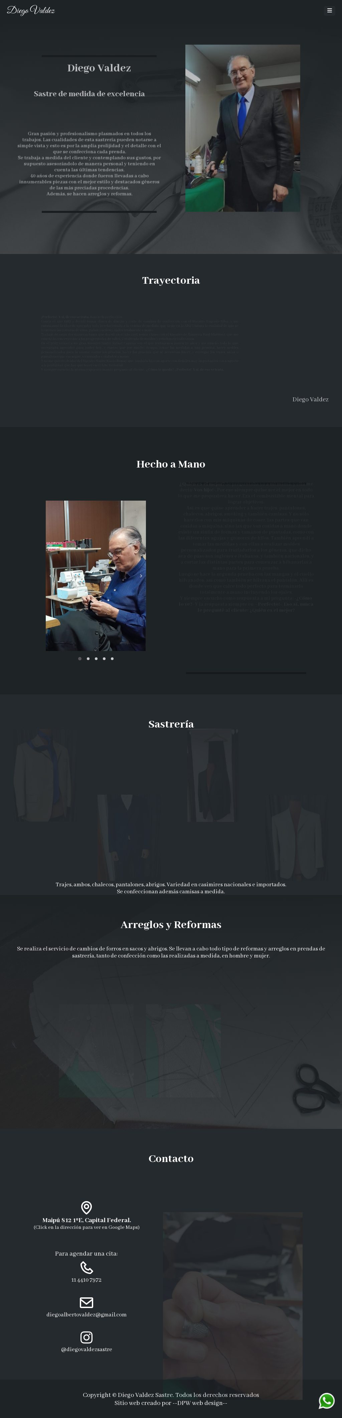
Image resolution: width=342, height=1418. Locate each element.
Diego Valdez (30, 11)
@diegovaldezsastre (86, 1349)
